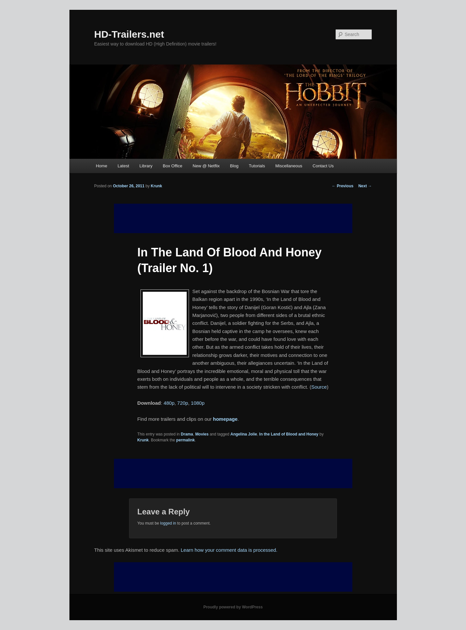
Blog (234, 165)
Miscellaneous (288, 165)
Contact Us (323, 165)
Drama (187, 434)
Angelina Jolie (244, 434)
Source (319, 387)
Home (101, 165)
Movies (202, 434)
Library (146, 165)
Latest (123, 165)
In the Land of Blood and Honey (289, 434)
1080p (198, 403)
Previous (342, 186)
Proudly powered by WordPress (233, 607)
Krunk (156, 186)
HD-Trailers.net (129, 34)
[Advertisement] (233, 473)
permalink (185, 440)
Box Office (172, 165)
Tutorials (257, 165)
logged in (168, 523)
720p (182, 403)
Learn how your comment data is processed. (229, 550)
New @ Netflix (206, 165)
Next (365, 186)
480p (168, 403)
